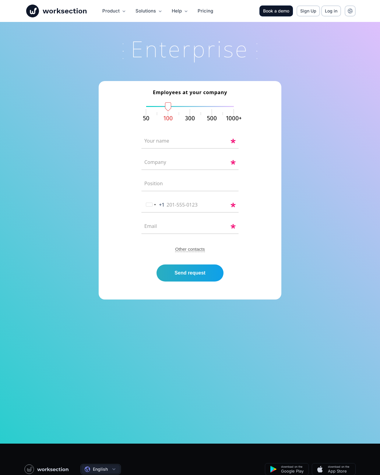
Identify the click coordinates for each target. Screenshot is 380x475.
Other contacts (190, 253)
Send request (189, 276)
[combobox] (153, 208)
